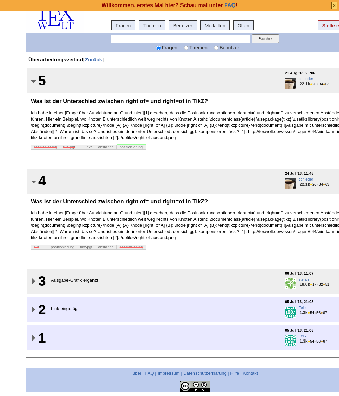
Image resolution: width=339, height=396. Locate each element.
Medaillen (215, 25)
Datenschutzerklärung (204, 373)
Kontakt (250, 373)
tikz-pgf (69, 147)
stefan (304, 279)
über (137, 373)
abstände (105, 147)
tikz (89, 147)
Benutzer (182, 25)
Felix (302, 308)
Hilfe (234, 373)
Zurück (93, 59)
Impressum (168, 373)
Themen (152, 25)
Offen (243, 25)
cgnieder (306, 79)
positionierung (45, 147)
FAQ (149, 373)
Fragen (123, 25)
